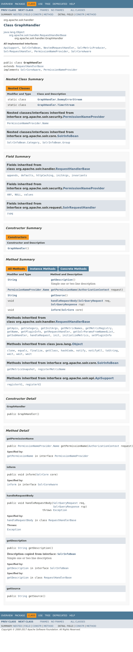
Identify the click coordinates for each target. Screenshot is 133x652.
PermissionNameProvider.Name (28, 123)
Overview (7, 4)
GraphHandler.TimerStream (56, 104)
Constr (37, 14)
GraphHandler (17, 248)
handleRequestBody (64, 300)
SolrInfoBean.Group (56, 142)
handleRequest (40, 335)
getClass (52, 350)
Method (48, 14)
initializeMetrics (75, 335)
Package (20, 4)
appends (12, 175)
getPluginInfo (31, 331)
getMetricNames (71, 328)
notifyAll (95, 350)
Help (72, 4)
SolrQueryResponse (64, 304)
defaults (27, 175)
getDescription (62, 279)
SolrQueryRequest (91, 300)
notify (80, 350)
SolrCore (68, 309)
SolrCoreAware (81, 51)
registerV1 (14, 384)
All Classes (78, 10)
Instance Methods (42, 268)
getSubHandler (17, 335)
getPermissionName (64, 289)
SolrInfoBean (31, 47)
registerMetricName (52, 369)
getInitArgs (49, 328)
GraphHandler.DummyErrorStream (60, 99)
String (12, 279)
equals (22, 350)
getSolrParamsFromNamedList (93, 331)
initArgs (62, 175)
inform (55, 309)
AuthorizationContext (94, 289)
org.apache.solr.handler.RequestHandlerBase (37, 35)
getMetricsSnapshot (21, 369)
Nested (17, 14)
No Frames (57, 10)
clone (11, 350)
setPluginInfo (102, 335)
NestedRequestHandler (59, 47)
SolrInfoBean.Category (23, 142)
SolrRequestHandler (17, 51)
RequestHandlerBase (30, 66)
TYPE (10, 213)
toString (111, 350)
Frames (44, 10)
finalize (36, 350)
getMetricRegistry (98, 328)
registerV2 (33, 384)
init (56, 335)
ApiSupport (11, 47)
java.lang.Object (14, 32)
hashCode (67, 350)
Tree (47, 4)
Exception (60, 510)
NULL (18, 194)
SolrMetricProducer (91, 47)
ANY (9, 194)
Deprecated (60, 4)
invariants (79, 175)
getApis (12, 328)
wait (10, 354)
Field (27, 14)
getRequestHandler (57, 331)
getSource (58, 295)
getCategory (29, 328)
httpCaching (44, 175)
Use (40, 4)
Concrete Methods (73, 268)
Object (77, 344)
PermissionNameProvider (51, 51)
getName (12, 331)
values (28, 194)
